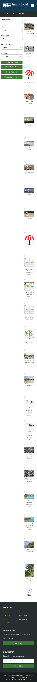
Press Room (22, 623)
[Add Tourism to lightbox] (25, 232)
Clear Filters (12, 67)
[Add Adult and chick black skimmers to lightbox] (25, 350)
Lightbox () (11, 72)
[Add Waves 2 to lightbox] (25, 209)
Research (6, 623)
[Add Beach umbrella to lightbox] (25, 67)
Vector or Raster (6, 44)
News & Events (23, 615)
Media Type (5, 36)
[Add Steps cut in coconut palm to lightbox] (25, 562)
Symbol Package (12, 77)
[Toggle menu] (32, 5)
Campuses (6, 615)
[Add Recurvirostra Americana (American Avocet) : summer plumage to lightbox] (25, 397)
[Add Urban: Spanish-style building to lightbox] (25, 91)
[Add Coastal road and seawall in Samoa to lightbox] (25, 538)
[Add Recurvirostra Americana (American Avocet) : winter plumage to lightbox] (25, 421)
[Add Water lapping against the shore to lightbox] (25, 162)
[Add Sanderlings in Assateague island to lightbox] (25, 44)
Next (29, 595)
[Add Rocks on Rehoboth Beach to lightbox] (25, 20)
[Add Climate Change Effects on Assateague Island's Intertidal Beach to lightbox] (25, 256)
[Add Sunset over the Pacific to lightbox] (25, 114)
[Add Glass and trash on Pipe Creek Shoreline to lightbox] (25, 444)
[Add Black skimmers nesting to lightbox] (25, 374)
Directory (6, 619)
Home (7, 14)
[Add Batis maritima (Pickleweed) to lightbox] (25, 326)
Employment (23, 619)
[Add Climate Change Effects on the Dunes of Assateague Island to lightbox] (25, 279)
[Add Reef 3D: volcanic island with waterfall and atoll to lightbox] (25, 491)
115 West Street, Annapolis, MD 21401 (17, 634)
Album (3, 27)
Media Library (18, 14)
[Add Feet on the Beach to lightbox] (25, 138)
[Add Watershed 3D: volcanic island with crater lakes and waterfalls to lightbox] (25, 515)
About (21, 612)
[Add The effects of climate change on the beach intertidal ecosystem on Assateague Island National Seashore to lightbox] (25, 303)
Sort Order (4, 53)
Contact (18, 643)
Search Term (6, 19)
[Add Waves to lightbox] (25, 185)
